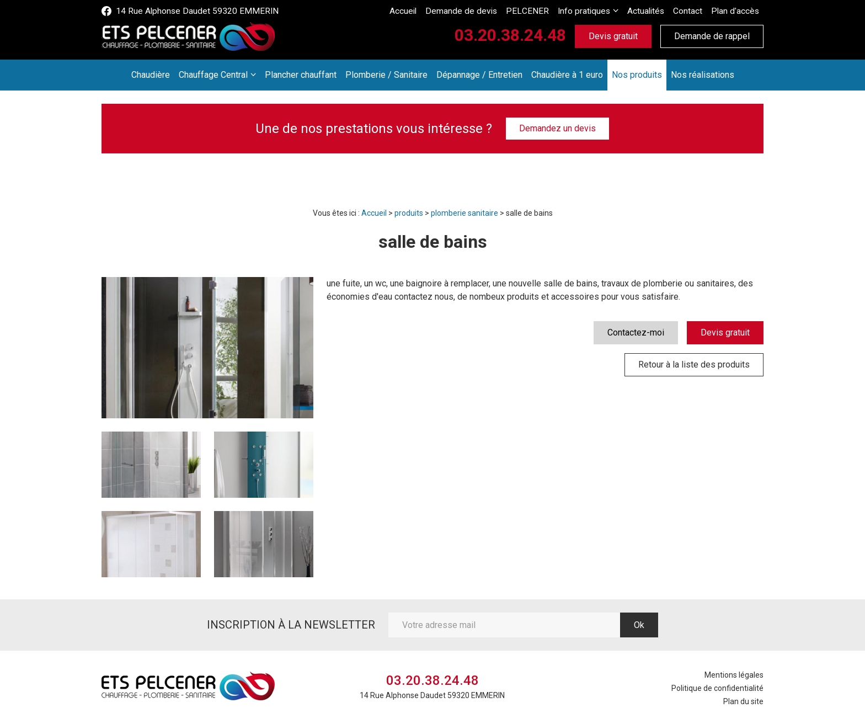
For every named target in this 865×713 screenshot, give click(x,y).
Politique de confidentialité (717, 688)
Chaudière (150, 75)
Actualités (652, 11)
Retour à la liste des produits (694, 364)
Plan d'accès (737, 11)
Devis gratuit (613, 36)
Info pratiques (594, 11)
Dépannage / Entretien (479, 75)
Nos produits (637, 75)
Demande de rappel (712, 36)
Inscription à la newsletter (291, 624)
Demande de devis (483, 11)
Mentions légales (733, 675)
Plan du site (743, 701)
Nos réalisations (702, 75)
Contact (693, 11)
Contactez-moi (635, 332)
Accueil (429, 11)
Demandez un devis (557, 128)
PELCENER (542, 11)
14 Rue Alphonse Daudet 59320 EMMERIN (188, 11)
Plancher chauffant (301, 75)
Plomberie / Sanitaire (386, 75)
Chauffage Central (213, 75)
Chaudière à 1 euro (567, 75)
